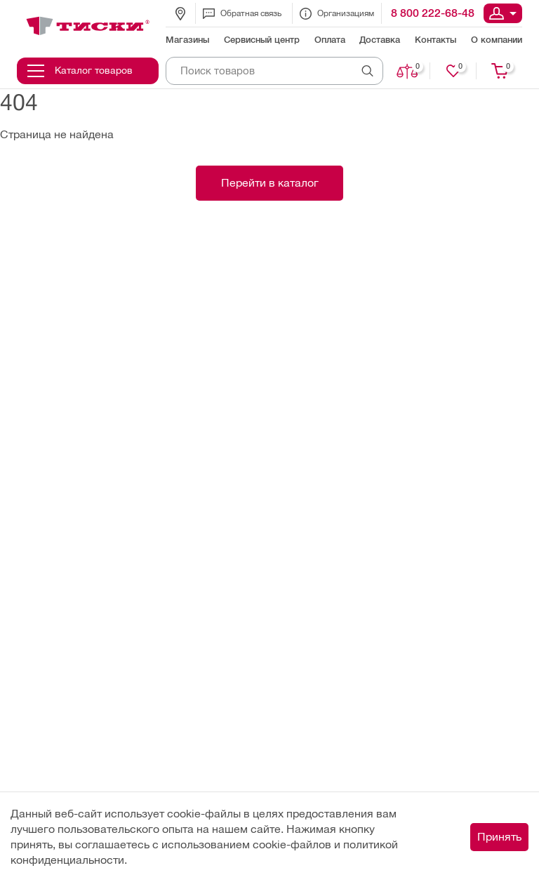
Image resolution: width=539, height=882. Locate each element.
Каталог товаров (80, 71)
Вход (503, 13)
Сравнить (408, 70)
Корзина (500, 70)
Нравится (454, 70)
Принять (499, 837)
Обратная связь (242, 13)
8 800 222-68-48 (432, 13)
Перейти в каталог (270, 183)
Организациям (337, 14)
